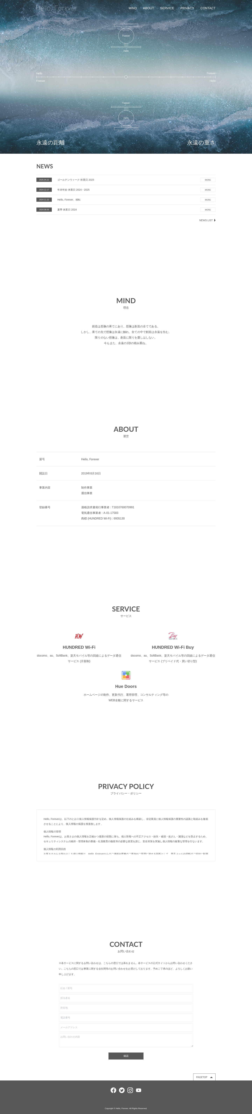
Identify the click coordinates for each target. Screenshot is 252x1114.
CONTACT (208, 8)
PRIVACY (187, 8)
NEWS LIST (206, 220)
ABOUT (148, 8)
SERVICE (167, 8)
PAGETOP (201, 1077)
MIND (133, 8)
